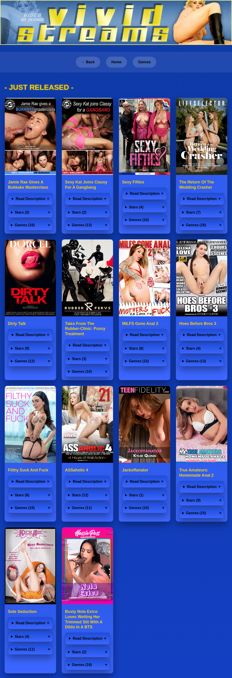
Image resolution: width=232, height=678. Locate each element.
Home (116, 62)
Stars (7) (193, 212)
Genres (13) (82, 225)
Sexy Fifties (133, 182)
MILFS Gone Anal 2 (140, 323)
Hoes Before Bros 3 (197, 323)
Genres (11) (82, 508)
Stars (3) (79, 359)
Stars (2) (22, 212)
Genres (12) (25, 361)
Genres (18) (196, 225)
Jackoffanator (135, 470)
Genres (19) (82, 665)
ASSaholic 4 (76, 470)
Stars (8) (136, 348)
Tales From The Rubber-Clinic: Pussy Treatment (85, 328)
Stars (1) (136, 495)
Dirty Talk (17, 323)
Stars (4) (136, 207)
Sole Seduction (22, 611)
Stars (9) (22, 348)
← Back (88, 62)
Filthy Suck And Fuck (28, 470)
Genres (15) (139, 361)
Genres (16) (25, 225)
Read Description (31, 199)
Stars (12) (80, 495)
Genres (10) (82, 371)
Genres (144, 62)
